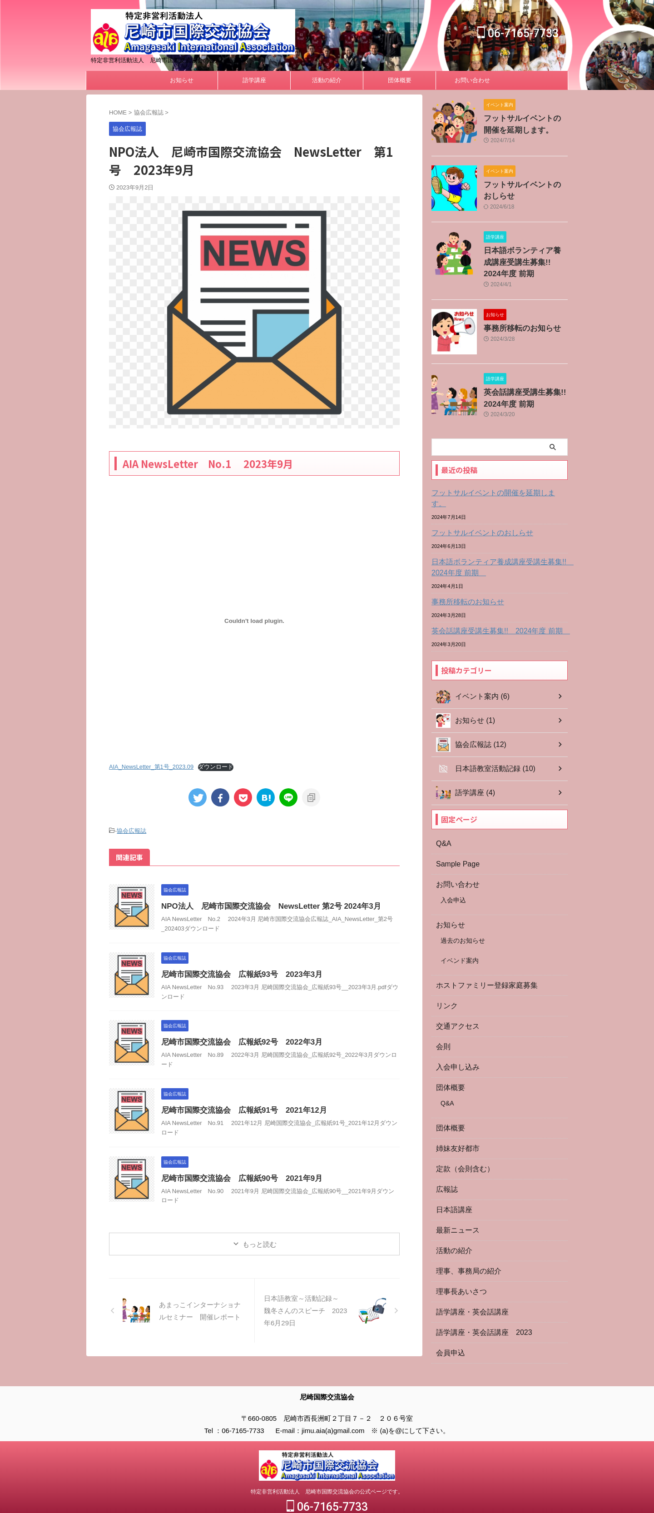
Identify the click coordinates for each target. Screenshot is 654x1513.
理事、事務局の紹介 (464, 1241)
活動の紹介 (327, 80)
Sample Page (455, 834)
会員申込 (448, 1323)
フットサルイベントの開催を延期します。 (491, 483)
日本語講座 (452, 1180)
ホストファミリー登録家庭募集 (480, 955)
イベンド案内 (460, 930)
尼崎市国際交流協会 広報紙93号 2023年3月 (237, 973)
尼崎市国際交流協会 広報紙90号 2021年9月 (237, 1177)
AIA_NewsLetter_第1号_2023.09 (151, 766)
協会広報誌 (131, 830)
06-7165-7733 (518, 33)
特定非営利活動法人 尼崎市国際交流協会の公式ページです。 (327, 1469)
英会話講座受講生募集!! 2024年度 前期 (492, 610)
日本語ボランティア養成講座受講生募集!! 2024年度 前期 (525, 256)
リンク (445, 976)
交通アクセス (455, 996)
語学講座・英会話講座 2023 (478, 1302)
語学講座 (254, 80)
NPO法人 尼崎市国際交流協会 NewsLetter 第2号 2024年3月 (264, 905)
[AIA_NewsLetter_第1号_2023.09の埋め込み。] (254, 621)
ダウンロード (215, 766)
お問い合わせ (472, 80)
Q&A (443, 813)
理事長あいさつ (458, 1261)
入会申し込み (455, 1037)
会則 (442, 1016)
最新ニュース (455, 1200)
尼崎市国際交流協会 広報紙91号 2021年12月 (239, 1109)
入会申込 (453, 870)
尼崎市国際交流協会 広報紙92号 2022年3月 (237, 1041)
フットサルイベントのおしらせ (475, 512)
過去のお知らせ (463, 910)
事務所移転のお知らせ (515, 319)
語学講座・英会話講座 (468, 1282)
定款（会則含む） (461, 1139)
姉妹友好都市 (455, 1118)
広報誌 (445, 1159)
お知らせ (181, 80)
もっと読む (260, 1243)
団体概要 (399, 80)
